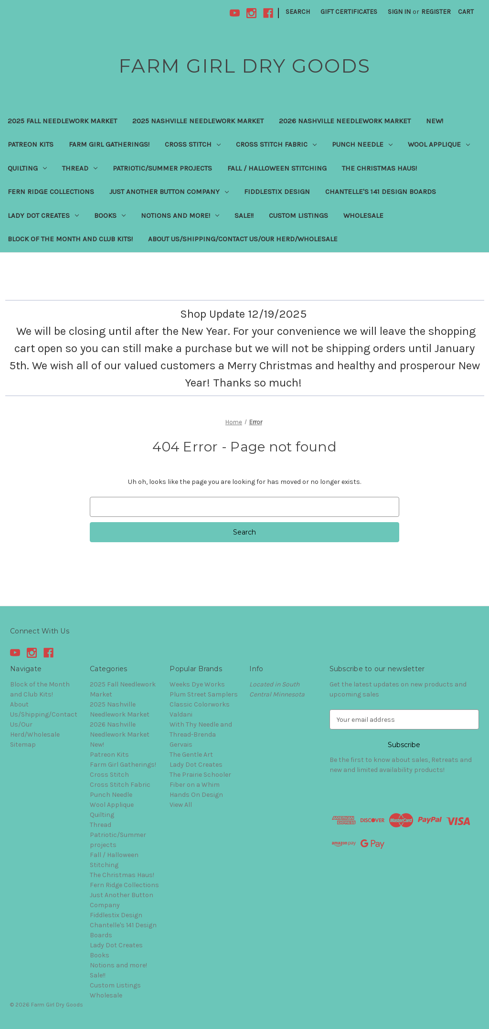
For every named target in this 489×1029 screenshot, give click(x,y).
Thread (79, 168)
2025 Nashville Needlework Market (198, 121)
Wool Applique (439, 144)
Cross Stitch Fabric (276, 144)
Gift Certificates (348, 12)
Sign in (399, 12)
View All (181, 805)
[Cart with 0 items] (466, 11)
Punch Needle (362, 144)
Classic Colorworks (200, 704)
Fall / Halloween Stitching (277, 168)
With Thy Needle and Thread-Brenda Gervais (201, 734)
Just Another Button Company (169, 191)
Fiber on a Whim (195, 785)
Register (436, 12)
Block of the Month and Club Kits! (70, 239)
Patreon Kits (30, 144)
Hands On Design (196, 795)
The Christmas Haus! (379, 168)
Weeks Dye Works (197, 684)
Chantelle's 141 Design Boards (380, 191)
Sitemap (23, 744)
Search (298, 12)
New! (434, 121)
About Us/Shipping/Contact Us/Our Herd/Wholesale (243, 239)
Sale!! (244, 215)
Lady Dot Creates (43, 215)
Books (110, 215)
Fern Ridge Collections (51, 191)
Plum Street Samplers (204, 694)
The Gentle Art (191, 754)
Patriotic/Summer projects (162, 168)
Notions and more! (180, 215)
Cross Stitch (193, 144)
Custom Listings (298, 215)
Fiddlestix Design (277, 191)
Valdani (181, 714)
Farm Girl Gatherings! (109, 144)
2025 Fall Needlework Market (62, 121)
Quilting (27, 168)
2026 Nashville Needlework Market (345, 121)
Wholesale (363, 215)
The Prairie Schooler (200, 775)
